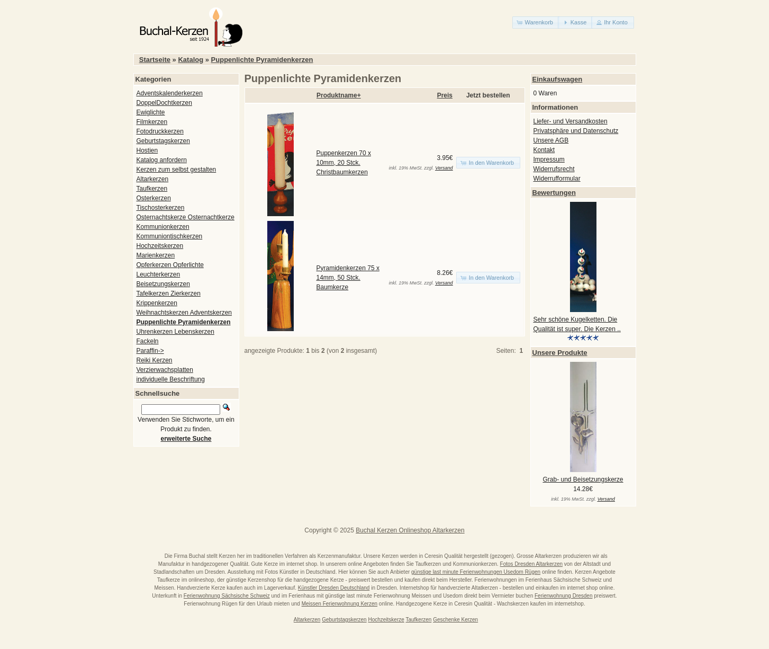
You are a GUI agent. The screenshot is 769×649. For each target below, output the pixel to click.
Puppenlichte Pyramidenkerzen (262, 60)
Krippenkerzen (157, 303)
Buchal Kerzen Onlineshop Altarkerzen (410, 530)
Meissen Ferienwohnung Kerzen (339, 604)
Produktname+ (338, 95)
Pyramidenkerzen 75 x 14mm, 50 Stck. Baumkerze (347, 277)
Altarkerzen (153, 179)
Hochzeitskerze (386, 620)
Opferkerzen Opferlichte (170, 265)
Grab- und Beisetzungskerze (582, 479)
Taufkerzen (152, 188)
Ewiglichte (151, 112)
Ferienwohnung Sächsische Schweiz (227, 596)
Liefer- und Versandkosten (570, 121)
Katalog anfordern (162, 160)
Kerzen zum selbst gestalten (176, 169)
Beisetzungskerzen (163, 284)
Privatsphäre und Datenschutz (576, 131)
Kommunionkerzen (163, 226)
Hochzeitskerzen (160, 246)
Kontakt (544, 150)
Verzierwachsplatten (165, 370)
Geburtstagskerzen (163, 141)
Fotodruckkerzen (160, 131)
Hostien (147, 150)
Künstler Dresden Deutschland (334, 588)
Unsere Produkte (559, 353)
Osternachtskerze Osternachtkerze (185, 217)
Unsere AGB (551, 140)
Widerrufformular (557, 178)
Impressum (549, 159)
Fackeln (148, 341)
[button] (535, 22)
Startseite (154, 60)
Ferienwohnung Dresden (564, 596)
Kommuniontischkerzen (170, 236)
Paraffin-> (150, 350)
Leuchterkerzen (158, 274)
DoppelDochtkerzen (164, 102)
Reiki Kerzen (155, 360)
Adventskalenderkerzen (170, 93)
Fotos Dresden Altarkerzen (531, 564)
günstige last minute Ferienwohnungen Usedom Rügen (475, 572)
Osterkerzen (154, 198)
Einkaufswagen (557, 79)
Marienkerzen (156, 255)
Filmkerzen (152, 122)
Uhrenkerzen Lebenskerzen (175, 331)
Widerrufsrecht (554, 169)
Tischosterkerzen (161, 207)
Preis (445, 95)
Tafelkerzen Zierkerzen (169, 293)
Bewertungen (554, 193)
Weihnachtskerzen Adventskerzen (184, 312)
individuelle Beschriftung (171, 379)
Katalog (190, 60)
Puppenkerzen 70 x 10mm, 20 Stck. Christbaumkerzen (343, 162)
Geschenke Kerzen (455, 620)
